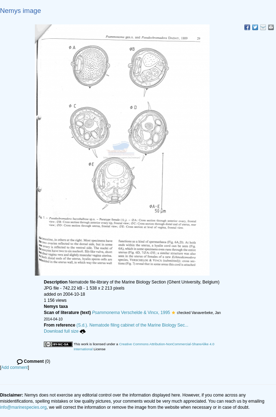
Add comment (14, 367)
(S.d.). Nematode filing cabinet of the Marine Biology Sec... (133, 325)
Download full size (65, 331)
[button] (173, 312)
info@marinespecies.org (23, 407)
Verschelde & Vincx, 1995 (131, 312)
